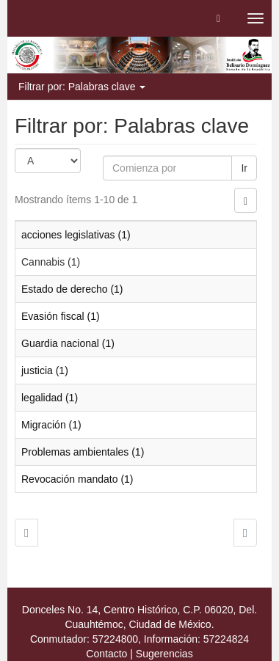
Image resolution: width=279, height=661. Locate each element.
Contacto (106, 654)
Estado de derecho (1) (72, 289)
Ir (244, 168)
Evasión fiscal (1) (60, 316)
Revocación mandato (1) (77, 479)
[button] (218, 18)
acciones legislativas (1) (76, 235)
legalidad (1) (49, 397)
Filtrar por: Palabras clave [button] (81, 86)
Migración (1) (51, 425)
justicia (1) (44, 370)
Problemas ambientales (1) (82, 452)
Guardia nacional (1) (68, 343)
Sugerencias (164, 654)
